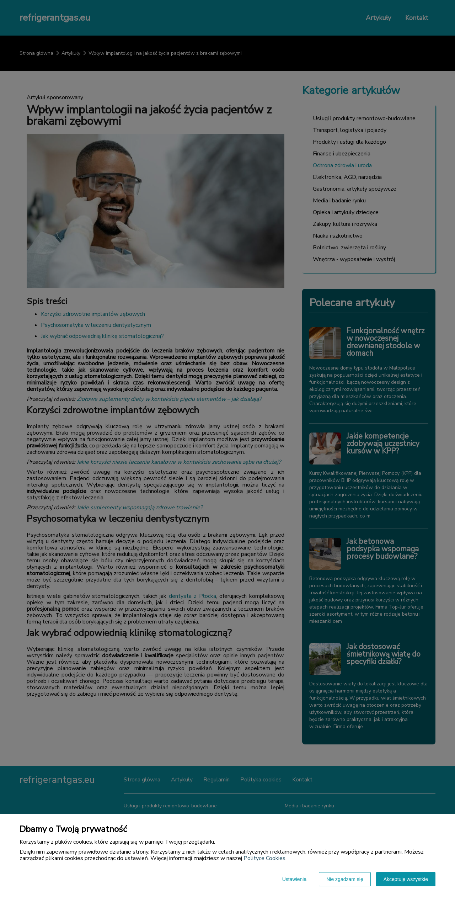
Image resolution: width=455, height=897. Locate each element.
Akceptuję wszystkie (406, 879)
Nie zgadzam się (344, 879)
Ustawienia (294, 879)
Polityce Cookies (264, 858)
